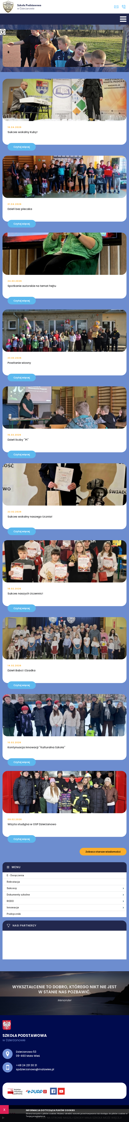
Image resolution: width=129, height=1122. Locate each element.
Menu (16, 867)
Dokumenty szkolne (18, 894)
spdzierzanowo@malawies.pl (116, 7)
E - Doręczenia (15, 875)
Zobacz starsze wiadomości (103, 851)
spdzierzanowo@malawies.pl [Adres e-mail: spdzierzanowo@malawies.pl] (35, 1069)
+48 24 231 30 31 (124, 7)
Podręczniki (14, 913)
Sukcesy (12, 888)
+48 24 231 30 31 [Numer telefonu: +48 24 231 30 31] (26, 1065)
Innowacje (13, 907)
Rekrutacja (13, 881)
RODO (10, 901)
